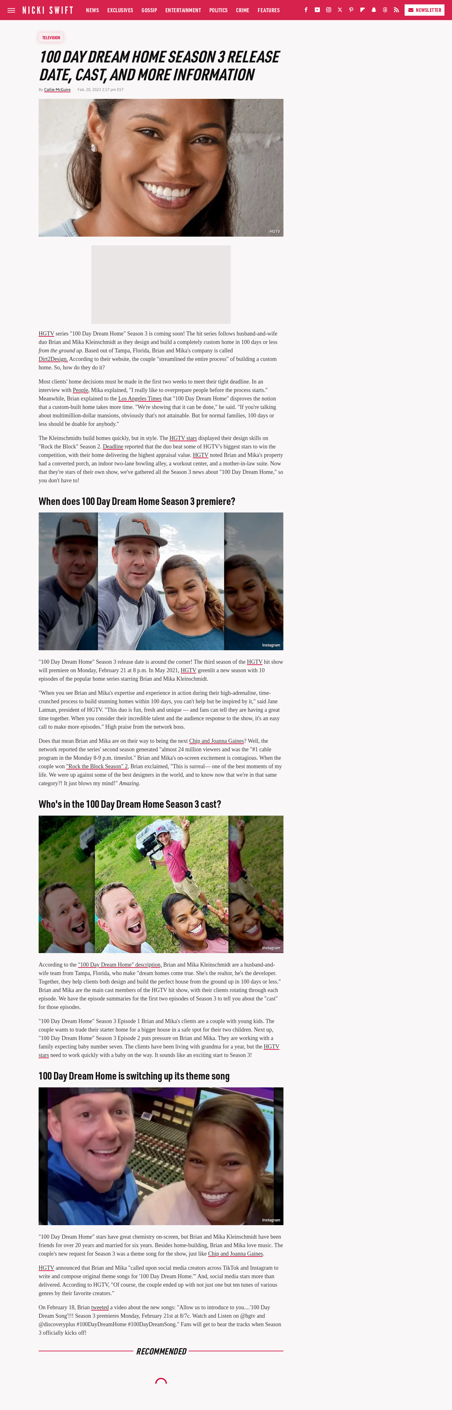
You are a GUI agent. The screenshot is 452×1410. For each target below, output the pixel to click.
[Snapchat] (374, 11)
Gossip (149, 9)
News (92, 9)
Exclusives (120, 9)
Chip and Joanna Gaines (216, 741)
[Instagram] (329, 11)
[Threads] (385, 11)
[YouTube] (317, 11)
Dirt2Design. (53, 359)
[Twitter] (340, 11)
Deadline (113, 446)
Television (51, 37)
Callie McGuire (57, 89)
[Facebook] (306, 11)
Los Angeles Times (140, 398)
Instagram (271, 645)
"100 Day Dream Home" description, (120, 965)
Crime (243, 9)
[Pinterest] (351, 11)
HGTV (275, 231)
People (80, 390)
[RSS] (396, 11)
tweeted (100, 1307)
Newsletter (424, 10)
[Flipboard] (362, 11)
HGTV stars (183, 438)
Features (269, 9)
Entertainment (183, 9)
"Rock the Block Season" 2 (97, 766)
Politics (218, 9)
